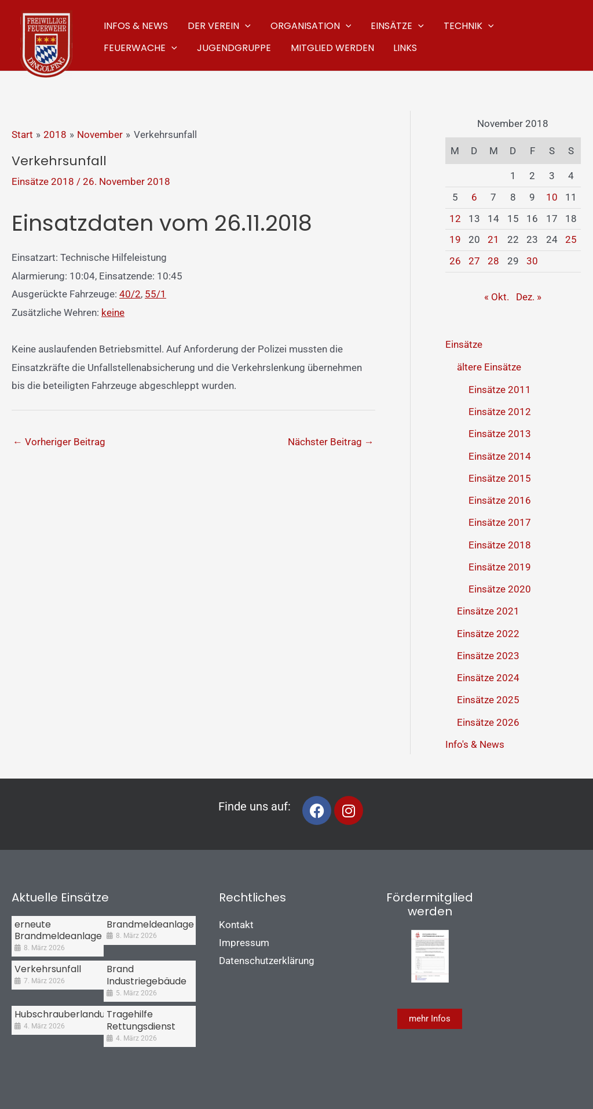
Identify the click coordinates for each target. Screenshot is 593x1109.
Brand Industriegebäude (146, 975)
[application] (243, 24)
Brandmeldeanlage (150, 924)
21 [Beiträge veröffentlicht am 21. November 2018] (493, 239)
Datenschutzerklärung (266, 960)
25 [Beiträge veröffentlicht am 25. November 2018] (571, 239)
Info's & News (474, 744)
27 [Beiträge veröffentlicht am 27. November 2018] (474, 261)
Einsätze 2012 (499, 411)
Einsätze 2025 (488, 700)
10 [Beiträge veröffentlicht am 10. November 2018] (552, 197)
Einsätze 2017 (499, 522)
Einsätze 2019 (499, 567)
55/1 (155, 294)
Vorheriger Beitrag (59, 442)
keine (113, 312)
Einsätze (463, 344)
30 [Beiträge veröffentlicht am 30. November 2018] (532, 261)
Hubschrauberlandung (65, 1014)
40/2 (130, 294)
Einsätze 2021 (488, 611)
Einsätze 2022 (488, 633)
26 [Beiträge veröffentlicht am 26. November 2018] (455, 261)
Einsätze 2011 (499, 389)
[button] (217, 24)
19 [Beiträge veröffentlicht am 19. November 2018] (455, 239)
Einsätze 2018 (43, 181)
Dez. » (528, 297)
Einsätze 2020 (499, 589)
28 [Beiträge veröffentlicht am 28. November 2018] (493, 261)
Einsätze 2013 (499, 433)
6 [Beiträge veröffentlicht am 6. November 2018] (474, 197)
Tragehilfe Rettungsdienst (141, 1020)
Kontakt (236, 924)
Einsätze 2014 (499, 456)
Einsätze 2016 (499, 500)
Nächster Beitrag (331, 442)
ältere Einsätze (489, 367)
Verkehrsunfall (47, 969)
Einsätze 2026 (488, 722)
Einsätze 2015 (499, 478)
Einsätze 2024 (488, 677)
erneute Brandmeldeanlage (58, 930)
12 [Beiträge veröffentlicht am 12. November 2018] (455, 218)
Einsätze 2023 (488, 655)
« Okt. (496, 297)
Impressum (244, 942)
